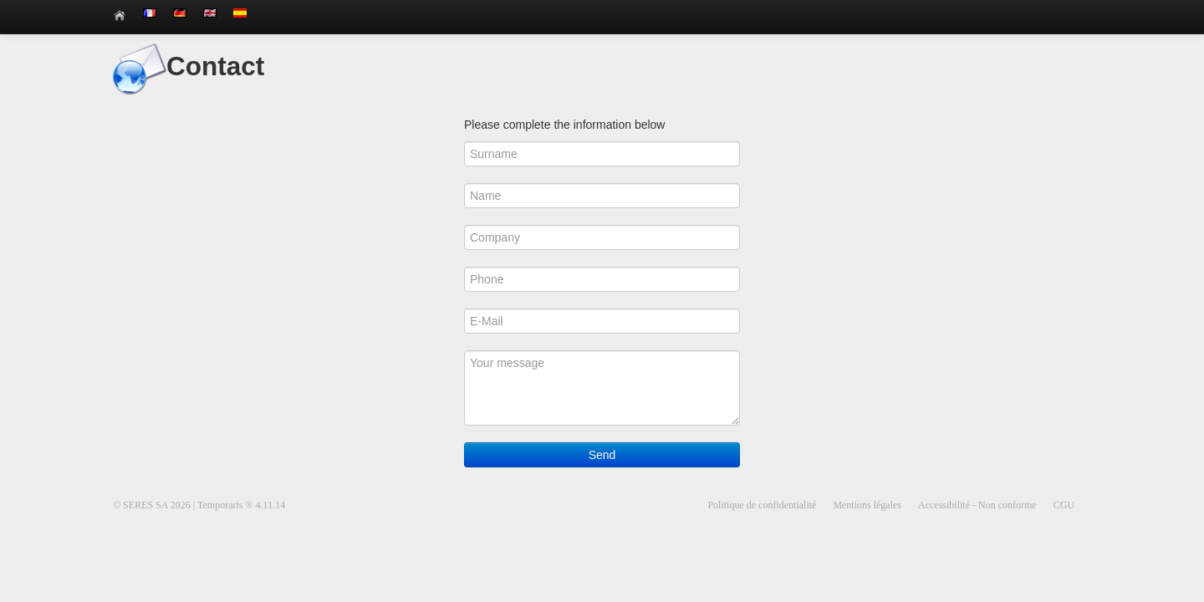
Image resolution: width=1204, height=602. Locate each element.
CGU (1064, 505)
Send (602, 455)
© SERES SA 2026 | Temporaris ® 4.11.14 (199, 505)
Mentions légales (867, 505)
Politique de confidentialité (761, 505)
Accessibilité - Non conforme (977, 505)
